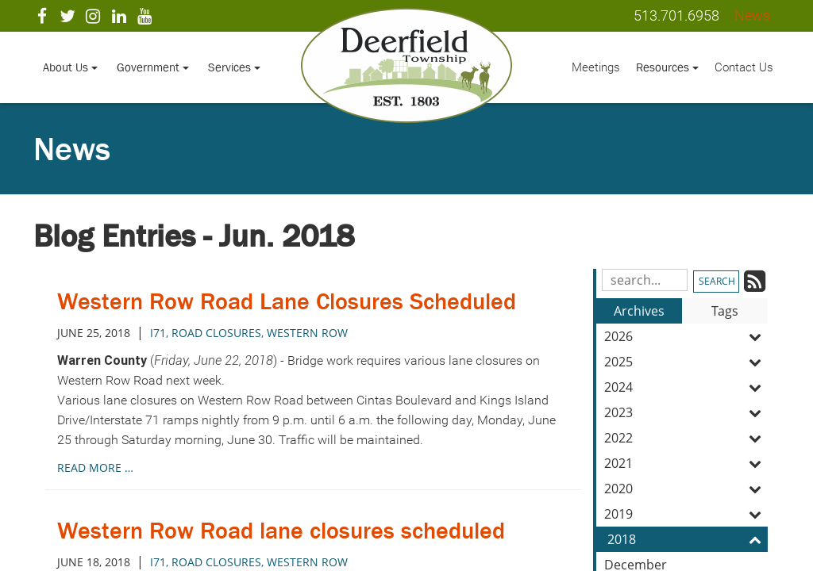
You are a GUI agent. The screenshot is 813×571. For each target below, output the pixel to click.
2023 (686, 412)
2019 (686, 514)
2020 (686, 488)
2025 (686, 361)
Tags (724, 311)
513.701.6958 (676, 15)
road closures (216, 332)
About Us (70, 67)
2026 (686, 336)
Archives (639, 311)
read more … (95, 467)
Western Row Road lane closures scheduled (281, 530)
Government (153, 67)
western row (307, 332)
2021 (686, 463)
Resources (667, 67)
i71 (158, 332)
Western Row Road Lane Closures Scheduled (286, 301)
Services (234, 67)
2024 (686, 387)
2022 (686, 437)
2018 (687, 539)
